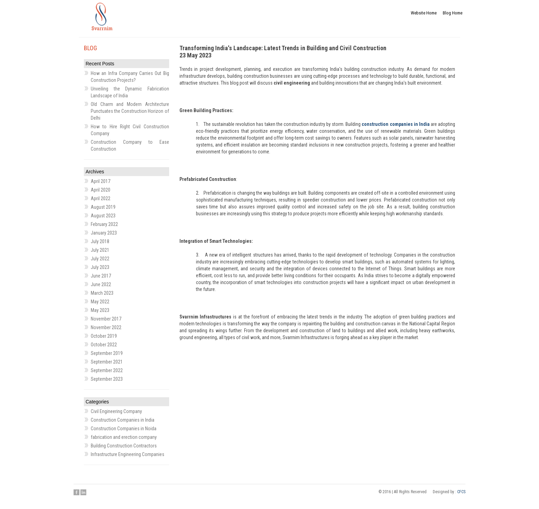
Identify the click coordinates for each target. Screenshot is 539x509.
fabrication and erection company (124, 437)
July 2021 (100, 250)
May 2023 (100, 310)
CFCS (461, 491)
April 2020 (100, 190)
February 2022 (104, 224)
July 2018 (100, 241)
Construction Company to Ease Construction (130, 145)
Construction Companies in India (122, 420)
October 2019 (104, 336)
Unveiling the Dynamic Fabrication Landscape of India (130, 92)
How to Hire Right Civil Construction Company (130, 130)
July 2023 (100, 267)
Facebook (76, 492)
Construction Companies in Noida (123, 428)
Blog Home (451, 15)
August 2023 (103, 215)
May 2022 (100, 301)
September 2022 (107, 370)
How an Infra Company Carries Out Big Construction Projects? (130, 77)
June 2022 (101, 284)
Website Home (420, 15)
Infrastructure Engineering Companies (127, 454)
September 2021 (107, 362)
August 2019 (103, 207)
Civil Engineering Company (116, 411)
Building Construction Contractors (124, 445)
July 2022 (100, 258)
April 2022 (100, 198)
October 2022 (104, 344)
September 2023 (107, 379)
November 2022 (106, 327)
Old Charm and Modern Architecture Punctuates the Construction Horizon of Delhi (130, 111)
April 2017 (100, 181)
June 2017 (101, 276)
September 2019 (107, 353)
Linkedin (83, 492)
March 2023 (102, 293)
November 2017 (106, 319)
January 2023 (104, 233)
